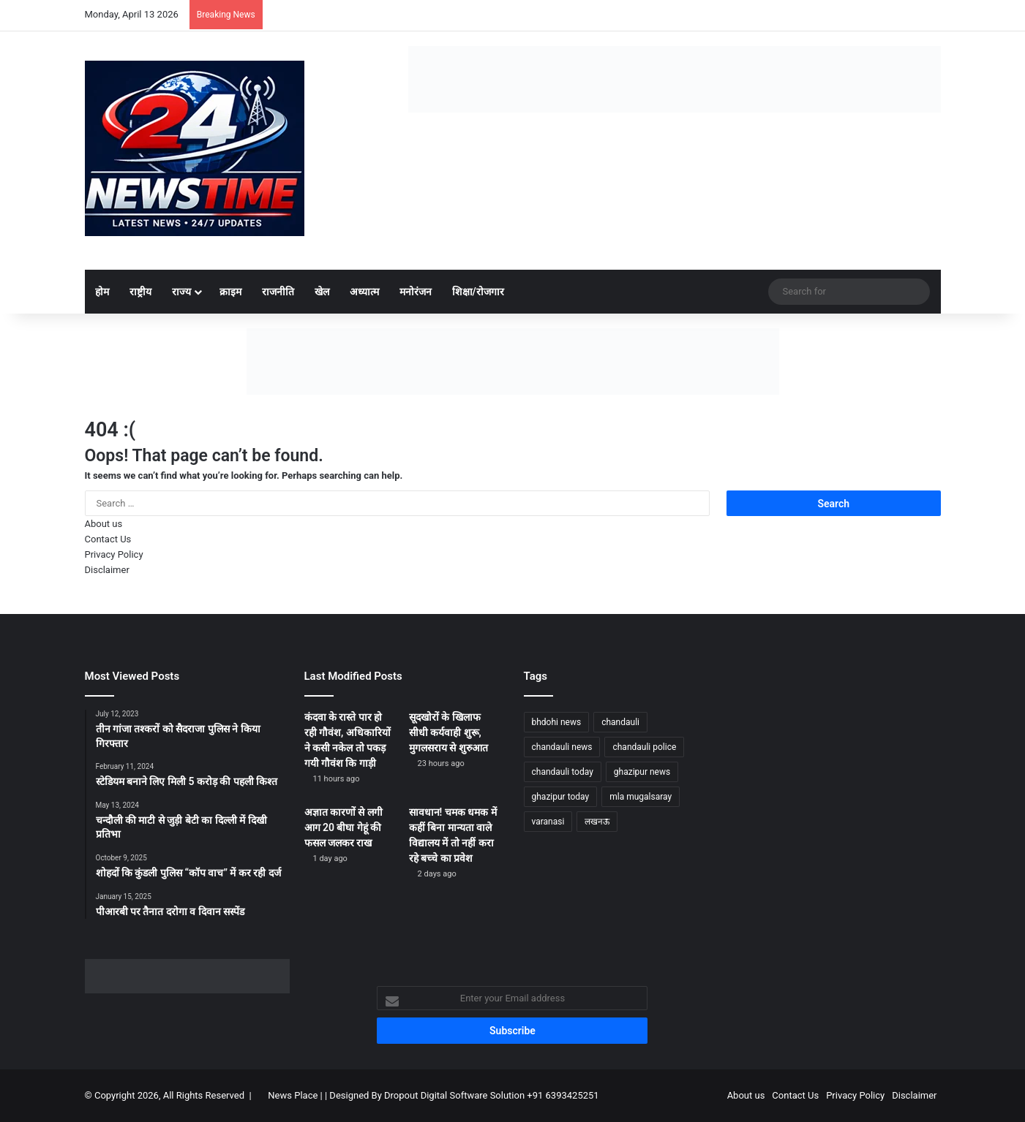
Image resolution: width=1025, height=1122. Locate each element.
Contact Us (108, 539)
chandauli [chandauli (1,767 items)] (620, 722)
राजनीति (278, 291)
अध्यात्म (364, 291)
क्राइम (230, 291)
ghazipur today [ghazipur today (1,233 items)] (561, 797)
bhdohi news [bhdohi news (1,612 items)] (557, 722)
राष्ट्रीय (140, 291)
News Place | (295, 1095)
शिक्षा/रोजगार (478, 291)
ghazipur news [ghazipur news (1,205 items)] (642, 772)
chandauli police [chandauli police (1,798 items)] (644, 747)
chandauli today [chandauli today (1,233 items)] (562, 772)
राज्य (181, 291)
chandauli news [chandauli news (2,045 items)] (562, 747)
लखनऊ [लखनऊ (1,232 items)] (597, 821)
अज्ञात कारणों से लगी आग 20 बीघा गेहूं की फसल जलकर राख (343, 827)
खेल (322, 291)
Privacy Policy (114, 554)
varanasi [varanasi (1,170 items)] (548, 821)
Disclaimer (107, 569)
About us (104, 523)
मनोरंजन (415, 291)
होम (102, 291)
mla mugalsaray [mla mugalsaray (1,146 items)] (640, 797)
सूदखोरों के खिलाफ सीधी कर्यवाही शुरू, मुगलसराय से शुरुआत (448, 732)
